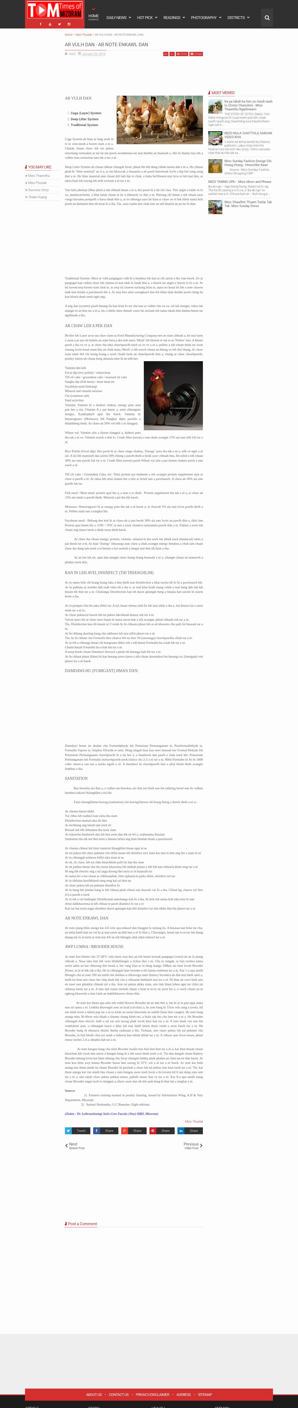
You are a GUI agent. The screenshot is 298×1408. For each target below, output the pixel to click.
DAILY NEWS (116, 17)
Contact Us (119, 1393)
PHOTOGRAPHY (203, 17)
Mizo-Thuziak (194, 1120)
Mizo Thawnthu (39, 174)
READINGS (171, 17)
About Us (94, 1393)
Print (182, 52)
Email (196, 52)
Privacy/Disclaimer (152, 1393)
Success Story (38, 188)
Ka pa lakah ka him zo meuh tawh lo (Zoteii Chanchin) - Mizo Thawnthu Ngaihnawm (248, 103)
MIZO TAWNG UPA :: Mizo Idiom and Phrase (239, 180)
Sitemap (205, 1393)
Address (183, 1393)
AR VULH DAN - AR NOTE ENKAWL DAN (126, 42)
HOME (93, 17)
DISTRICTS (236, 17)
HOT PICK (144, 17)
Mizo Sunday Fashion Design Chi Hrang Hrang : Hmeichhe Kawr (247, 161)
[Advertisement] (134, 76)
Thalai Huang (37, 195)
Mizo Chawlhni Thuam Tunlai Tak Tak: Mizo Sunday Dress (248, 202)
